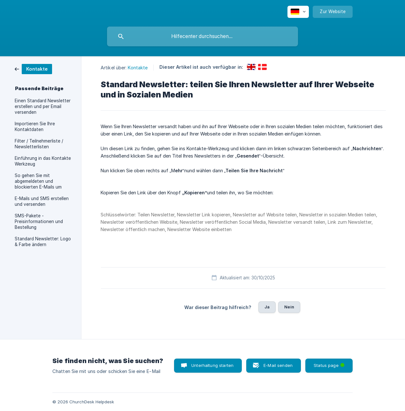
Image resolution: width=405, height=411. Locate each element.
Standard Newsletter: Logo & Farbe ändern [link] (43, 241)
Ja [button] (267, 306)
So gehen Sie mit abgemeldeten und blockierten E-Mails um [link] (38, 181)
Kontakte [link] (138, 67)
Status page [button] (330, 363)
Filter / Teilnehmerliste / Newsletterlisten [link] (39, 143)
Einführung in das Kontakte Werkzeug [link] (43, 161)
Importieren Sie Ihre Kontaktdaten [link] (35, 126)
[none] (298, 12)
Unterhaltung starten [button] (212, 365)
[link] (33, 69)
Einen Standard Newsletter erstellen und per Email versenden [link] (43, 106)
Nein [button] (289, 306)
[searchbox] (202, 36)
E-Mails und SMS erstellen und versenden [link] (42, 201)
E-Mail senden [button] (278, 365)
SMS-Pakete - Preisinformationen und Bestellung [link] (39, 221)
